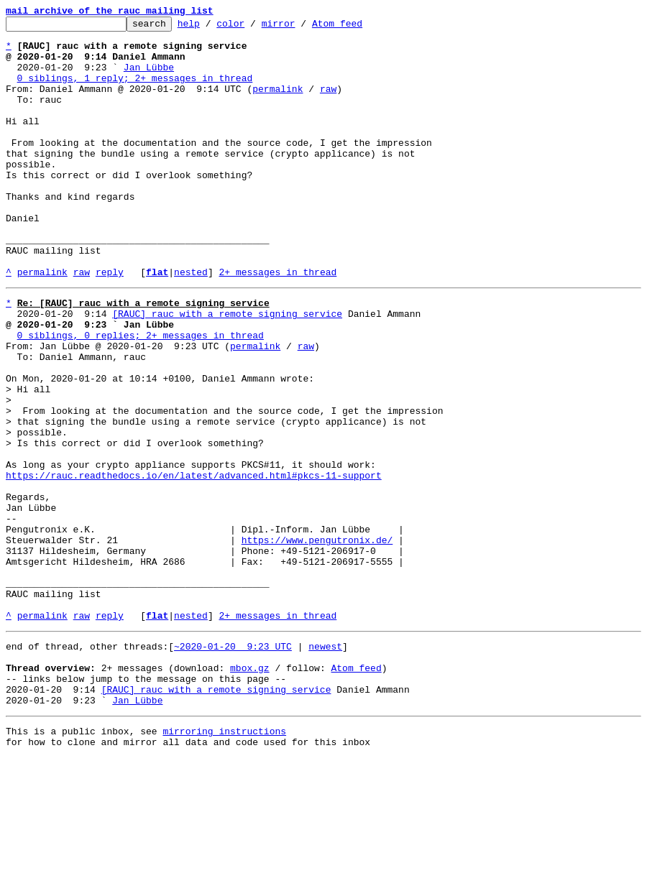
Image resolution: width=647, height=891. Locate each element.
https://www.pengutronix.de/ (317, 640)
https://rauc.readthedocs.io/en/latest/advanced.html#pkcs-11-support (194, 563)
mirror (301, 27)
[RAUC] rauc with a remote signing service (227, 369)
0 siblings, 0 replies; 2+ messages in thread (140, 395)
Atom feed (359, 27)
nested (191, 323)
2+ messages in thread (277, 323)
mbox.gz (250, 790)
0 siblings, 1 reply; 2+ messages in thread (135, 90)
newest (325, 764)
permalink (277, 103)
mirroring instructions (224, 862)
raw (328, 103)
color (253, 27)
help (211, 27)
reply (110, 323)
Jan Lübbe (149, 77)
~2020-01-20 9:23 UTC (233, 764)
